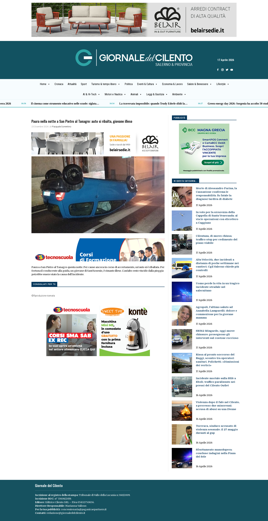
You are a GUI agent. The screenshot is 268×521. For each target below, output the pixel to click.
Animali (136, 94)
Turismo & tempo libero (105, 84)
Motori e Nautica (115, 94)
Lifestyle (222, 84)
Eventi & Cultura (147, 84)
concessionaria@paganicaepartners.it (83, 509)
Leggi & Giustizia (157, 94)
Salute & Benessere (199, 84)
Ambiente (179, 94)
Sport (84, 84)
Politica (129, 84)
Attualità (72, 84)
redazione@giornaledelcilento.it (65, 513)
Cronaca (59, 84)
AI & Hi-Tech (91, 94)
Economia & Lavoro (172, 84)
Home (45, 84)
